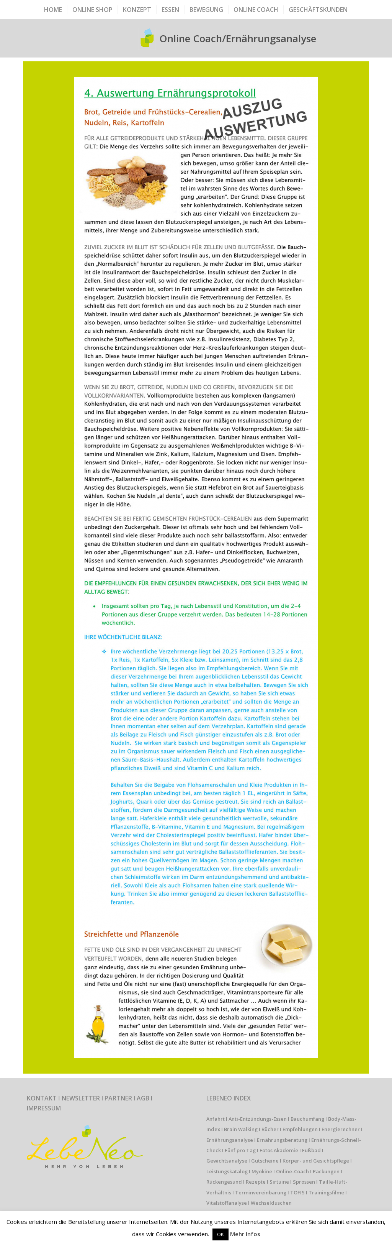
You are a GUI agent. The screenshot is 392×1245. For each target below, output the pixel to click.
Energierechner (341, 1129)
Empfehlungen (300, 1129)
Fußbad (311, 1150)
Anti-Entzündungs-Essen (258, 1118)
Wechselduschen (271, 1202)
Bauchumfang (307, 1118)
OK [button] (220, 1234)
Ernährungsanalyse (229, 1139)
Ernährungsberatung (282, 1139)
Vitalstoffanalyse (226, 1202)
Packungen (326, 1171)
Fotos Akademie (279, 1150)
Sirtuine (279, 1181)
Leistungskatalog (227, 1171)
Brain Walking (241, 1129)
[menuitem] (53, 9)
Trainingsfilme (326, 1192)
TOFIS (297, 1192)
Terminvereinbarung (260, 1192)
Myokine (262, 1171)
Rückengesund (224, 1181)
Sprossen (304, 1181)
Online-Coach (292, 1171)
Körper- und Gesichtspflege (316, 1160)
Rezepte (256, 1181)
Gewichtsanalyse (226, 1160)
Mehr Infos (245, 1234)
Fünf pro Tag (240, 1150)
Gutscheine (265, 1160)
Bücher (270, 1129)
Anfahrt (215, 1118)
